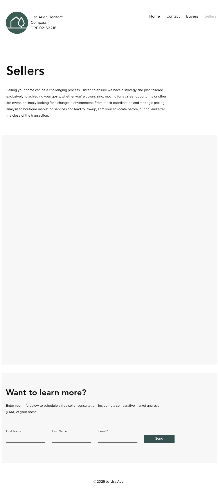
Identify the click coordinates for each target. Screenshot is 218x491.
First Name (13, 431)
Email (102, 431)
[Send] (159, 439)
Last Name (59, 431)
